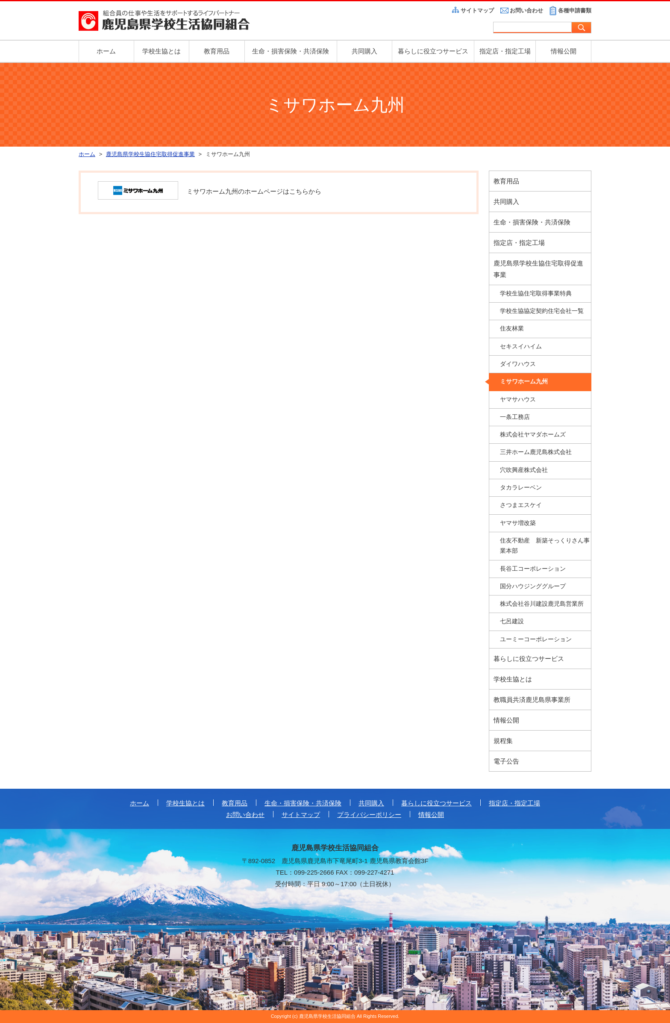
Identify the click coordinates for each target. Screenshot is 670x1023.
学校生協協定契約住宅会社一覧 (542, 311)
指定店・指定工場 (505, 51)
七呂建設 (512, 621)
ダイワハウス (518, 364)
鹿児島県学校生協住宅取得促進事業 (538, 268)
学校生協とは (161, 51)
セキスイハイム (521, 346)
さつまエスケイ (521, 505)
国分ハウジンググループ (533, 586)
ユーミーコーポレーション (536, 639)
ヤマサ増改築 (518, 523)
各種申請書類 (574, 10)
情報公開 (563, 51)
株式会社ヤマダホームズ (533, 434)
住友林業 (512, 328)
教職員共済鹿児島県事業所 (532, 699)
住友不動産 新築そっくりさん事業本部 (545, 545)
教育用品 (216, 51)
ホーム (106, 51)
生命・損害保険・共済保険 (290, 51)
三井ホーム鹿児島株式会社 (536, 452)
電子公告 (506, 761)
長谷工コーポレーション (533, 569)
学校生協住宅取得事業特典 (536, 293)
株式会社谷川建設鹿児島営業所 (542, 604)
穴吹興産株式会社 (524, 470)
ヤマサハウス (518, 399)
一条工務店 (515, 417)
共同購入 (364, 51)
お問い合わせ (526, 10)
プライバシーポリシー (369, 814)
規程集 (503, 740)
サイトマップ (477, 10)
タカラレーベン (521, 487)
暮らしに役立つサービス (433, 51)
